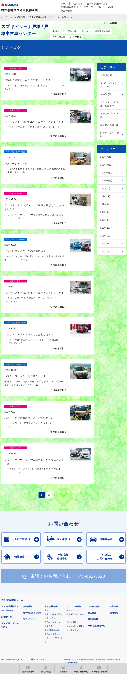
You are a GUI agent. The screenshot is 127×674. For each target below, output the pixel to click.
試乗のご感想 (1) (109, 125)
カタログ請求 (94, 553)
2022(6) (104, 212)
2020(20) (105, 228)
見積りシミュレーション (55, 626)
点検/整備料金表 (52, 577)
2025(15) (105, 188)
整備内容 (49, 573)
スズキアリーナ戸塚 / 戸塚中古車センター (34, 17)
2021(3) (104, 220)
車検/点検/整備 (68, 7)
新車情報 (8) (106, 75)
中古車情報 (66, 10)
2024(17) (105, 196)
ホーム (64, 3)
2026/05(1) (106, 157)
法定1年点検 (50, 565)
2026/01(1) (106, 180)
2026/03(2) (106, 172)
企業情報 (114, 553)
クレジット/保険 (105, 7)
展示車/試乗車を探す (97, 3)
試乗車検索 (93, 566)
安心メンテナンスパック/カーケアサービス (54, 585)
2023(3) (104, 204)
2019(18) (105, 236)
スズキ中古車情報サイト (55, 641)
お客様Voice (6, 564)
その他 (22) (106, 94)
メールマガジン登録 (93, 626)
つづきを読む (57, 89)
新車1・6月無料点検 (54, 561)
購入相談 (92, 560)
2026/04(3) (106, 165)
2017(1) (104, 251)
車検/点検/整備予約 (96, 572)
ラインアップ (86, 7)
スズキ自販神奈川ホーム (12, 547)
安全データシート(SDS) (11, 606)
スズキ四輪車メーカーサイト (17, 626)
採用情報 (114, 560)
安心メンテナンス (52, 569)
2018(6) (104, 243)
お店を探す (77, 3)
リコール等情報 (17, 641)
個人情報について (9, 611)
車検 (47, 557)
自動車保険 (71, 569)
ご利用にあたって (37, 606)
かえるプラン (72, 557)
